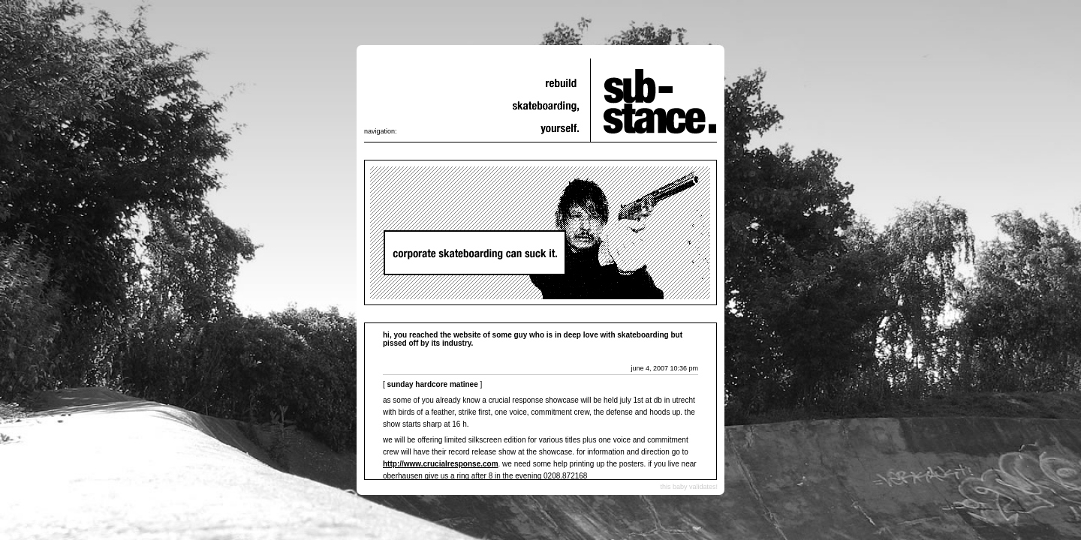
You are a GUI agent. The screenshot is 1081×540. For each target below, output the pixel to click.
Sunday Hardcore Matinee (432, 384)
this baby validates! (689, 486)
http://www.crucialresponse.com (440, 464)
